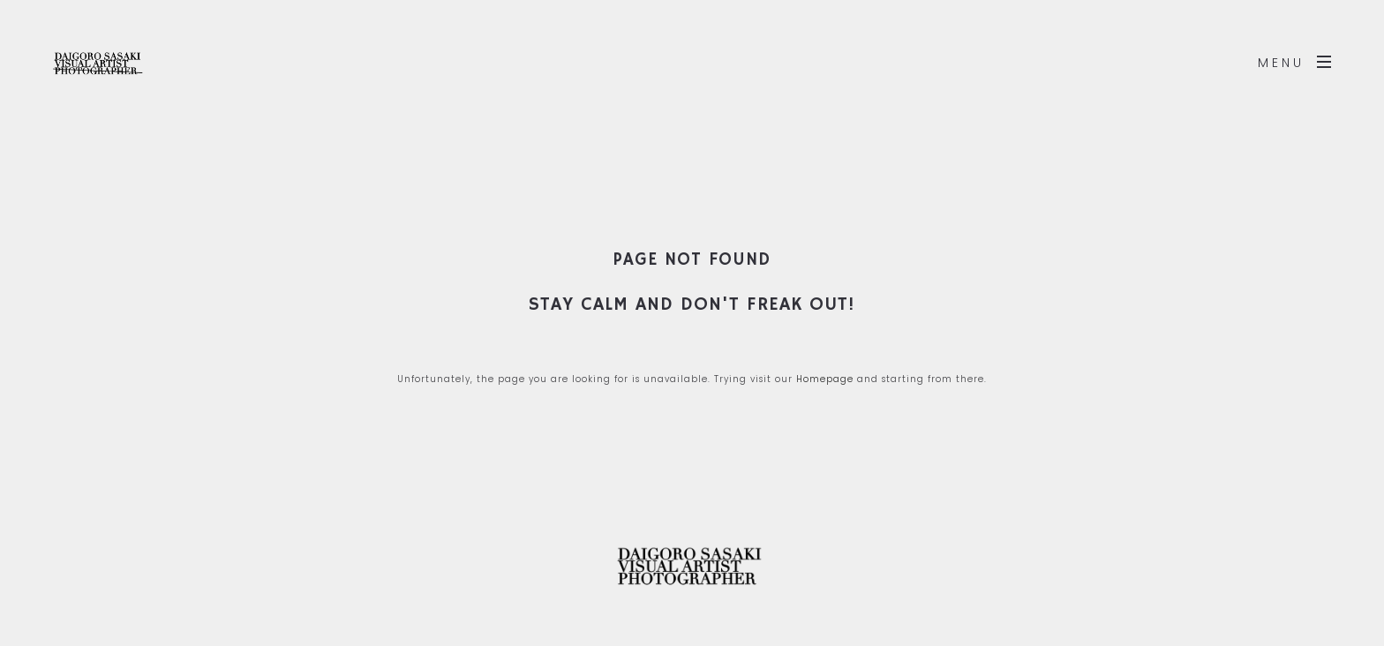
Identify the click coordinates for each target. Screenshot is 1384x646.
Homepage (825, 379)
